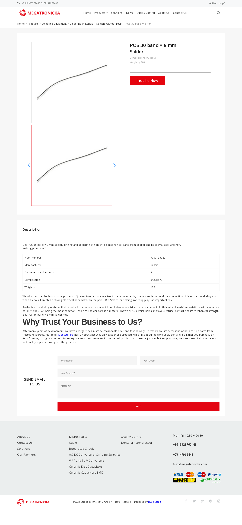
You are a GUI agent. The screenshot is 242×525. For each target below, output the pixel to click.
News (129, 12)
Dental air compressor (136, 443)
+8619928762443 (31, 3)
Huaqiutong (154, 501)
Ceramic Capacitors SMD (86, 472)
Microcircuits (78, 437)
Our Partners (26, 455)
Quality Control (145, 12)
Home (87, 12)
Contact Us (180, 12)
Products (101, 12)
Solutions (117, 12)
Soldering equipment (54, 23)
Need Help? (217, 3)
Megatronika (66, 334)
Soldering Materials (81, 23)
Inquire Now (147, 80)
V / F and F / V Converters (86, 461)
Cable (73, 443)
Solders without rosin (109, 23)
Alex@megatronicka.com (190, 464)
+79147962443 (50, 3)
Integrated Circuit (81, 449)
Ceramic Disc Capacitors (86, 467)
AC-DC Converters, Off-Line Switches (95, 455)
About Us (164, 12)
